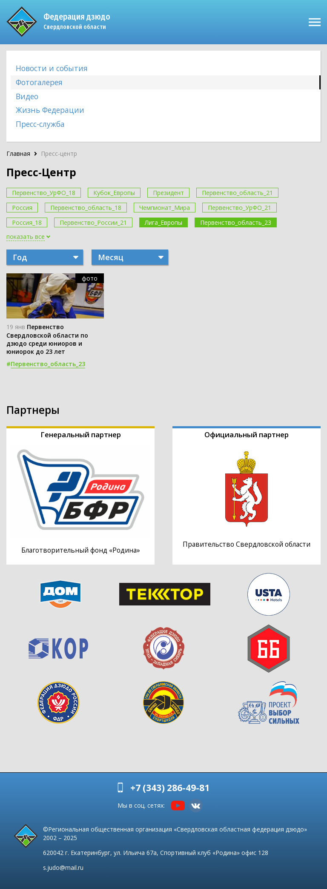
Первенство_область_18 (85, 208)
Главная (18, 153)
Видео (27, 96)
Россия (22, 208)
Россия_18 (27, 222)
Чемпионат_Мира (164, 208)
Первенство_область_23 (235, 222)
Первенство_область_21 (237, 193)
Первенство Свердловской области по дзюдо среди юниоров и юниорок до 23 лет (47, 339)
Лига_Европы (163, 222)
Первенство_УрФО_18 (43, 193)
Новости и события (52, 68)
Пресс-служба (40, 124)
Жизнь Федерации (50, 110)
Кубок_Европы (114, 193)
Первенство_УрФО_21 (239, 208)
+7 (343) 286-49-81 (169, 788)
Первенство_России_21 (93, 222)
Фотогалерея (39, 82)
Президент (168, 193)
